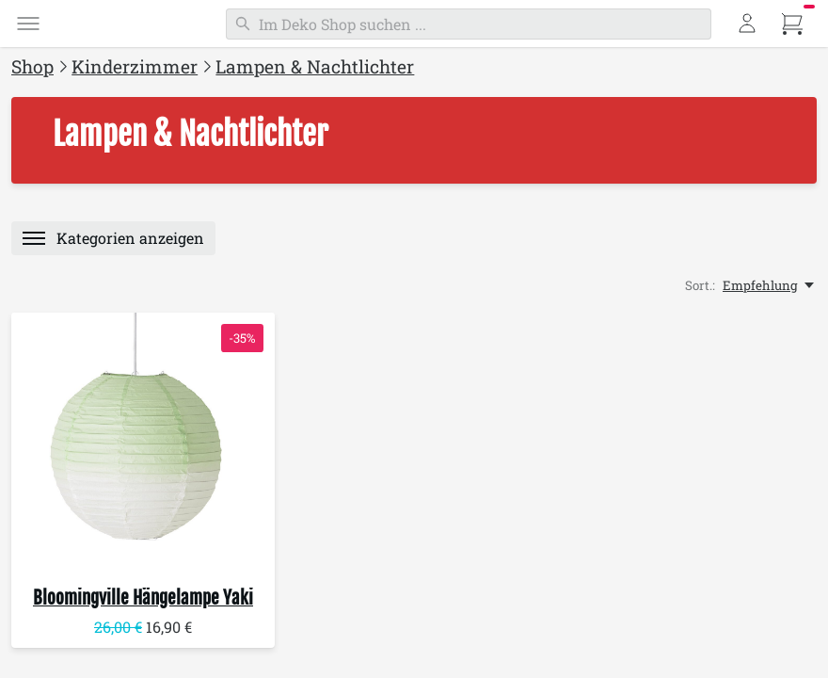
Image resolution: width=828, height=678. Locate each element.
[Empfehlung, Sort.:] (770, 285)
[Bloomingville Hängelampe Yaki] (143, 444)
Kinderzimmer (135, 66)
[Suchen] (468, 24)
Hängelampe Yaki (143, 598)
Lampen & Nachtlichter (314, 66)
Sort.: (700, 285)
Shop (32, 66)
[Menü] (28, 23)
